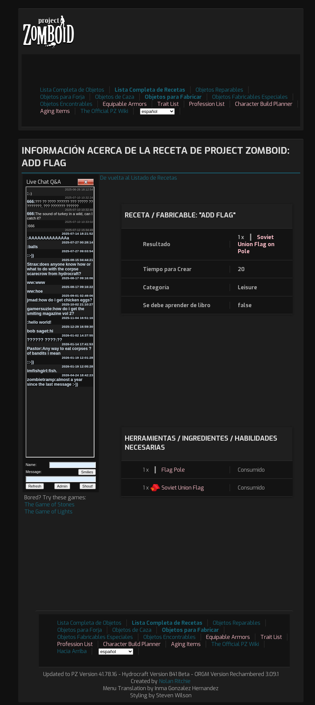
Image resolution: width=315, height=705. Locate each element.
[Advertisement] (177, 69)
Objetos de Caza (114, 96)
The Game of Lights (48, 511)
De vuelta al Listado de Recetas (138, 177)
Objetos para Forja (62, 96)
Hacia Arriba (72, 651)
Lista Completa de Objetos (72, 89)
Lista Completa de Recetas (150, 89)
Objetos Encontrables (66, 104)
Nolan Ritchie (175, 681)
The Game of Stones (49, 504)
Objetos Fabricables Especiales (250, 96)
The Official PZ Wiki (104, 111)
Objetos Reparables (219, 89)
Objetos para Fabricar (173, 96)
